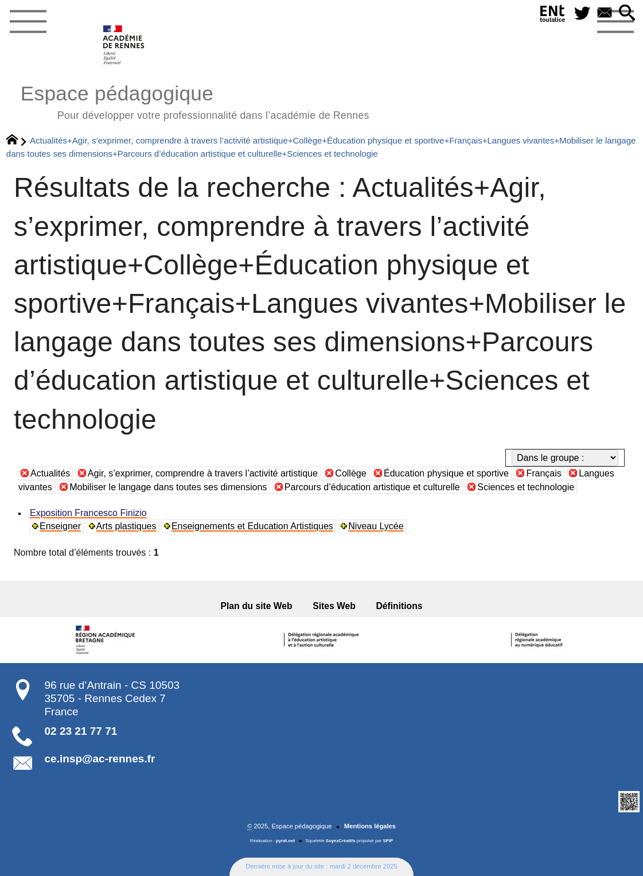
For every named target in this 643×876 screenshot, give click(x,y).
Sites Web (334, 606)
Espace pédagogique (195, 100)
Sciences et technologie (525, 487)
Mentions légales (370, 826)
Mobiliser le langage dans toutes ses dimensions (168, 487)
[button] (627, 13)
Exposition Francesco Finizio (88, 513)
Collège (350, 473)
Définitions (399, 606)
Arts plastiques (126, 526)
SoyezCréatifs (341, 840)
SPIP (388, 840)
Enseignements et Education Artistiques (252, 526)
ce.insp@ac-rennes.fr (100, 759)
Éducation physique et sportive (446, 473)
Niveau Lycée (375, 526)
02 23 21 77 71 (81, 731)
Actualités (50, 473)
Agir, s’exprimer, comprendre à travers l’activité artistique (203, 473)
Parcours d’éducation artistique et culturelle (372, 487)
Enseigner (60, 526)
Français (543, 473)
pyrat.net (285, 840)
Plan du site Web (257, 606)
